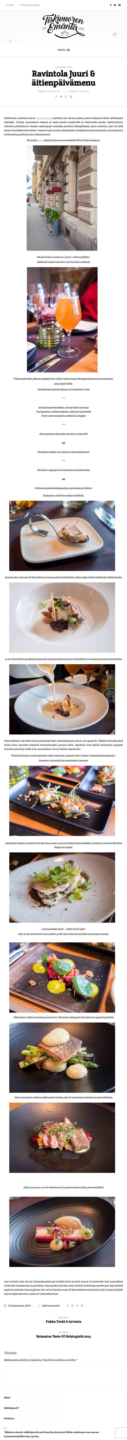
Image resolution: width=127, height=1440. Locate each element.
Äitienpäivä (83, 91)
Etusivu (10, 5)
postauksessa (44, 117)
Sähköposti (11, 1407)
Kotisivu (9, 1418)
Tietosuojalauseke (30, 5)
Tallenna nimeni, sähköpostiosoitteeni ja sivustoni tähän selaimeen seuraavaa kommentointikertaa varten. (51, 1434)
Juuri (40, 140)
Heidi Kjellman (53, 91)
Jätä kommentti (51, 1305)
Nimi (7, 1397)
